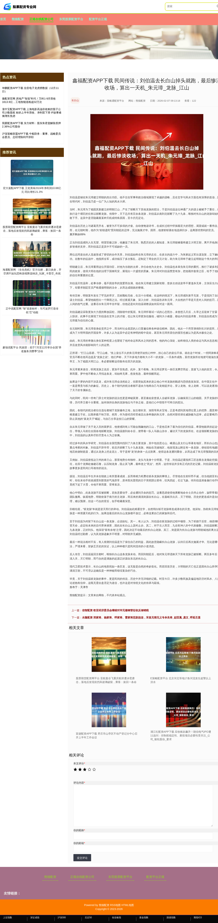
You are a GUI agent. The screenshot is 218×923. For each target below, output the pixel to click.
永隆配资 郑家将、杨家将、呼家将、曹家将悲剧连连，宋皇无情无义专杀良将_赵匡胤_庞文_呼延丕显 (141, 617)
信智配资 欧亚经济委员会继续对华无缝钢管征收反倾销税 (115, 610)
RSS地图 (115, 905)
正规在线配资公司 (41, 19)
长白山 (75, 100)
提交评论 (82, 857)
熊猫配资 (18, 19)
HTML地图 (127, 905)
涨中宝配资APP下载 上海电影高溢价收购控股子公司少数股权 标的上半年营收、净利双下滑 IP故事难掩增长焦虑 (31, 112)
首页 (3, 19)
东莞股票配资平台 (71, 19)
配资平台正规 (98, 19)
